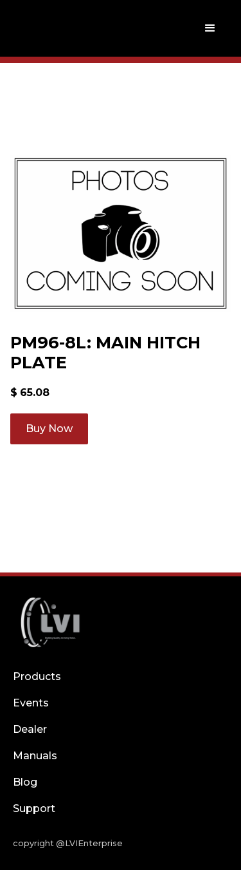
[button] (210, 28)
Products (37, 676)
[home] (47, 28)
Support (34, 808)
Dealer (30, 729)
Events (31, 703)
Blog (25, 782)
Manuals (35, 756)
